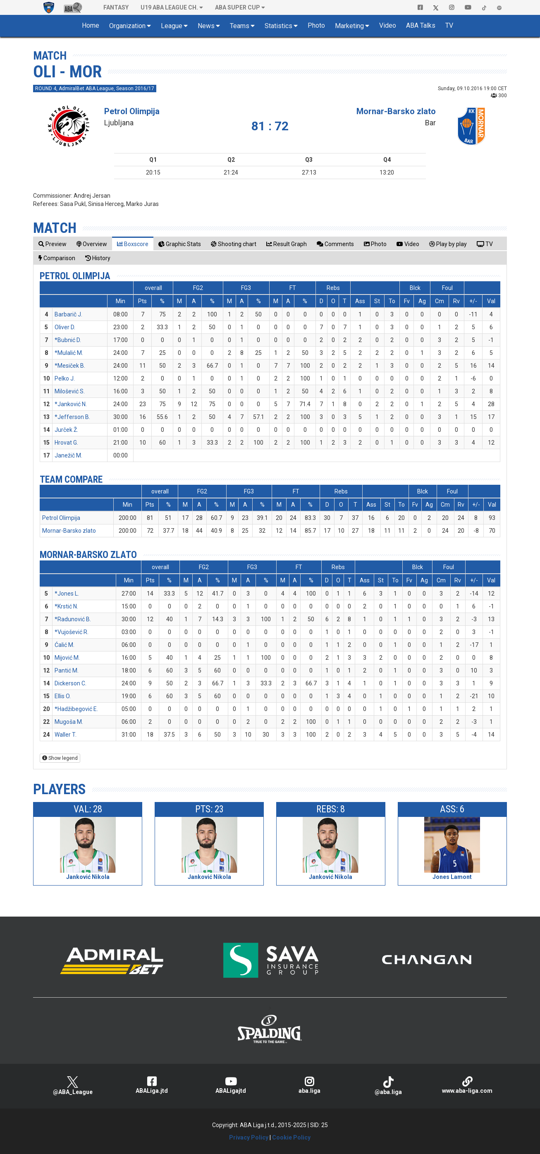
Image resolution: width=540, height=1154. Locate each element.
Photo (316, 25)
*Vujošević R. (71, 632)
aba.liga (309, 1085)
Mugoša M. (69, 721)
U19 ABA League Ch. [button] (169, 7)
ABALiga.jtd (151, 1085)
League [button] (171, 26)
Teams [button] (239, 26)
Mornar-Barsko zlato (396, 111)
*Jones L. (67, 593)
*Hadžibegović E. (76, 709)
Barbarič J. (68, 314)
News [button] (206, 26)
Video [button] (387, 25)
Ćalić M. (64, 645)
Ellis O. (63, 696)
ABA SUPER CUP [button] (237, 7)
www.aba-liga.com (467, 1085)
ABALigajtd (230, 1085)
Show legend (60, 758)
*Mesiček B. (70, 365)
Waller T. (65, 734)
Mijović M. (67, 657)
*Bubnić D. (68, 340)
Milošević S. (70, 391)
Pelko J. (65, 378)
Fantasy (116, 7)
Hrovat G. (66, 442)
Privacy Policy (248, 1137)
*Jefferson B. (72, 417)
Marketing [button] (349, 26)
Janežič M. (68, 455)
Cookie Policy (291, 1137)
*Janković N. (71, 404)
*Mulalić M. (69, 353)
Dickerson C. (70, 683)
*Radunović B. (73, 619)
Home (90, 25)
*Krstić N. (66, 606)
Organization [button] (127, 26)
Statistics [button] (278, 26)
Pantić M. (67, 670)
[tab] (52, 244)
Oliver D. (65, 327)
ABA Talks (420, 25)
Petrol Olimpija (132, 111)
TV (449, 25)
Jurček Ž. (66, 429)
